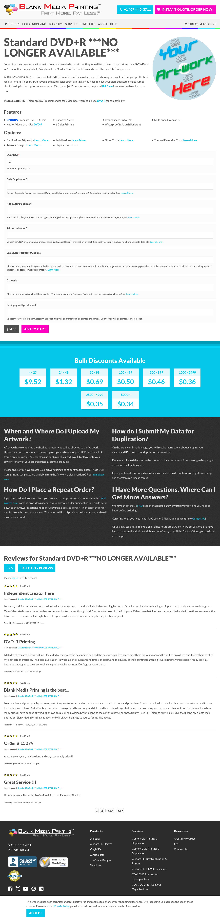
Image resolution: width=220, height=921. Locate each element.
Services (71, 24)
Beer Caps (55, 24)
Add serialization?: (17, 228)
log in (15, 577)
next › (110, 810)
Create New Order (184, 838)
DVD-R (101, 100)
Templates (87, 24)
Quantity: (13, 155)
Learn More (41, 140)
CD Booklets (97, 854)
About (102, 24)
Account (208, 24)
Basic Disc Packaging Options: (24, 252)
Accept (35, 913)
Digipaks (95, 838)
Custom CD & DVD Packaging (149, 868)
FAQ (140, 505)
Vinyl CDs (95, 849)
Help (113, 24)
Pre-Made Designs (100, 860)
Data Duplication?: (17, 179)
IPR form (107, 86)
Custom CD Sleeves (101, 843)
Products (12, 24)
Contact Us (198, 518)
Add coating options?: (19, 203)
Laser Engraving (34, 24)
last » (120, 810)
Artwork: (12, 280)
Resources (181, 831)
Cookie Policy (62, 906)
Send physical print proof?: (22, 305)
